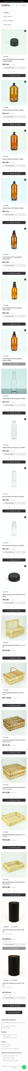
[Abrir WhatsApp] (24, 1067)
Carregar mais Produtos (14, 1012)
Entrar (23, 5)
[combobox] (14, 16)
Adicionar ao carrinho (14, 75)
